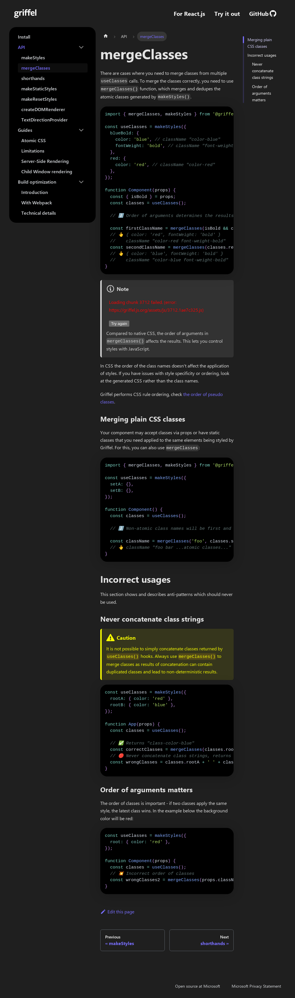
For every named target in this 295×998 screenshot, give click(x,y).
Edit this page (117, 912)
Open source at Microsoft (197, 986)
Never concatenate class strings (262, 70)
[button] (51, 47)
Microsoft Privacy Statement (256, 986)
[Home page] (105, 36)
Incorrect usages (261, 55)
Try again (119, 323)
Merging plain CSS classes (259, 43)
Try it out (227, 13)
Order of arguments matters (261, 93)
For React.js (189, 13)
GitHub (263, 13)
